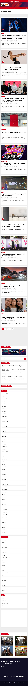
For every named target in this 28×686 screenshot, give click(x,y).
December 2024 (5, 421)
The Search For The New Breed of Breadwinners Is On (12, 376)
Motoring (3, 565)
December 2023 (5, 451)
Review (3, 577)
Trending (3, 252)
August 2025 (4, 401)
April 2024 (4, 441)
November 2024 (5, 423)
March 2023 (4, 474)
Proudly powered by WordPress (9, 682)
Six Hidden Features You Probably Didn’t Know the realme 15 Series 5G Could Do (20, 637)
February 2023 (4, 476)
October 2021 (4, 517)
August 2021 (4, 522)
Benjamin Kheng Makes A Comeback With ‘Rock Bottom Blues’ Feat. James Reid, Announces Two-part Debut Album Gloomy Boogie (13, 37)
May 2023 (3, 469)
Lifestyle (3, 562)
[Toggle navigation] (14, 8)
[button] (26, 8)
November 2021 (5, 514)
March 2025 (4, 413)
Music (2, 33)
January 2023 (4, 479)
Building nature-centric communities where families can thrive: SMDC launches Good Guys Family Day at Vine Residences (13, 317)
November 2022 (5, 484)
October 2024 (4, 426)
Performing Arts (4, 161)
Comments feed (5, 603)
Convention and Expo (6, 545)
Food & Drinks (4, 552)
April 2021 (3, 532)
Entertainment (4, 547)
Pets (2, 575)
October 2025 (4, 396)
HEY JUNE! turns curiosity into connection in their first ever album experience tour (6, 648)
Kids (2, 560)
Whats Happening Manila (12, 40)
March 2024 (4, 444)
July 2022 (3, 494)
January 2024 (4, 449)
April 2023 (4, 471)
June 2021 (4, 527)
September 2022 (5, 489)
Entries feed (4, 600)
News (3, 570)
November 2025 (5, 393)
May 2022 (3, 499)
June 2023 (4, 466)
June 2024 (4, 436)
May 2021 (3, 529)
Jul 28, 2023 (4, 166)
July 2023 (3, 464)
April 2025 (4, 411)
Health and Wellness (6, 557)
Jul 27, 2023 (4, 228)
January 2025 (4, 418)
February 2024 (4, 446)
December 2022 (5, 481)
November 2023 (5, 454)
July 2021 (3, 524)
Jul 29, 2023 (4, 40)
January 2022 (4, 509)
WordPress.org (4, 605)
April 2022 (4, 502)
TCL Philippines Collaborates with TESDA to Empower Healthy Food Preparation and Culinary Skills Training (12, 100)
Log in (3, 598)
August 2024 (4, 431)
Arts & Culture (4, 540)
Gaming (3, 555)
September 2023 (5, 459)
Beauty (3, 542)
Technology (4, 585)
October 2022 (4, 486)
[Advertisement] (14, 338)
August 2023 (4, 461)
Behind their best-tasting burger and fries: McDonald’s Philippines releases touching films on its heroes (13, 132)
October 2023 (4, 456)
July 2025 (3, 403)
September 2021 (5, 519)
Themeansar (22, 682)
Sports (3, 582)
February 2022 (4, 507)
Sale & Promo (4, 580)
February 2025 (4, 416)
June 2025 (4, 406)
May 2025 (3, 408)
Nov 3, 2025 (5, 642)
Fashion (3, 550)
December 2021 (5, 512)
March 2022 (4, 504)
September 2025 (5, 398)
